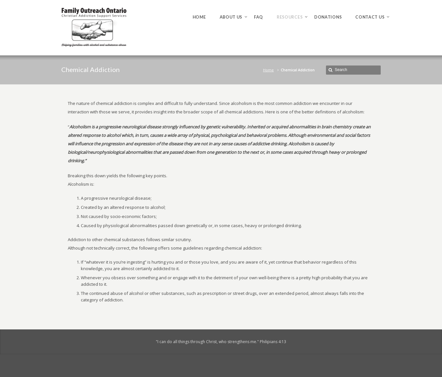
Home (268, 69)
